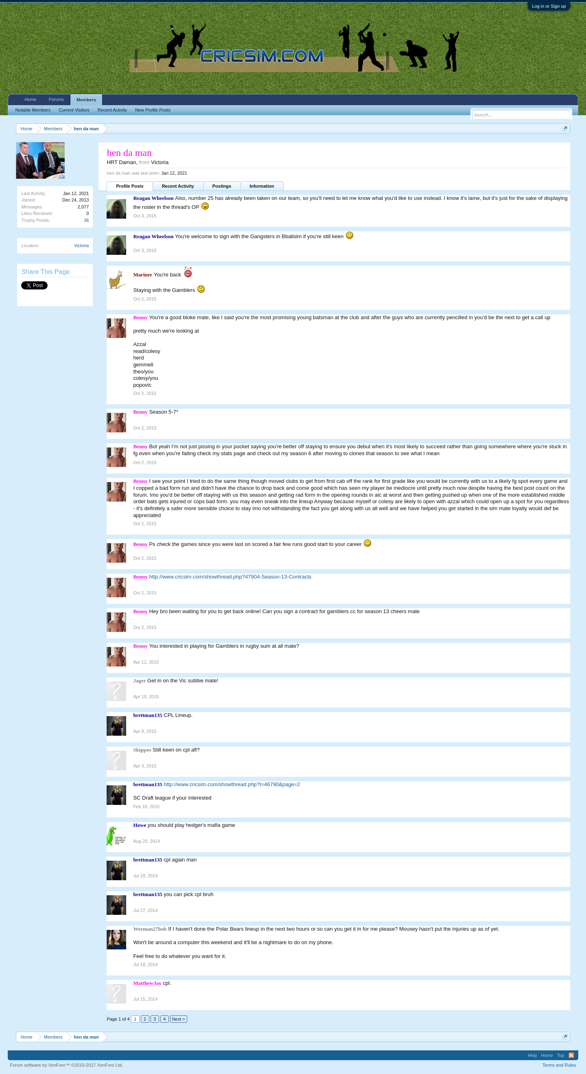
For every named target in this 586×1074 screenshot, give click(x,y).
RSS (571, 1055)
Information (261, 186)
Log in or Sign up (549, 6)
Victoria (81, 245)
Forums (56, 99)
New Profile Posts (153, 109)
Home (30, 99)
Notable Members (32, 109)
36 (86, 220)
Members (86, 99)
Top (560, 1055)
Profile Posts (129, 186)
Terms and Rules (559, 1065)
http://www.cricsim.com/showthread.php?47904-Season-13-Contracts (230, 577)
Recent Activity (178, 186)
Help (532, 1055)
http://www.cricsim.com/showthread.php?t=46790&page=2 (232, 784)
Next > (178, 1019)
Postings (221, 186)
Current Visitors (74, 109)
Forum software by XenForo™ (66, 1065)
